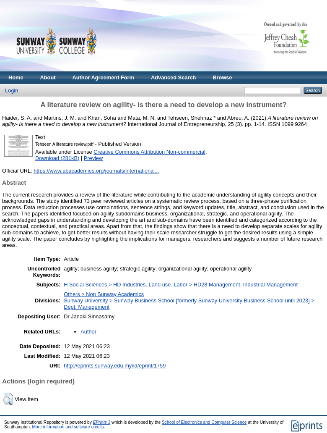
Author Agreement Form (103, 77)
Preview (93, 158)
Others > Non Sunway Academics (104, 294)
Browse (222, 77)
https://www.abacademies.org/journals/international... (96, 171)
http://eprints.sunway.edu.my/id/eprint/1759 (115, 365)
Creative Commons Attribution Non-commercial (149, 152)
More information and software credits (68, 427)
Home (15, 77)
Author (88, 331)
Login (11, 90)
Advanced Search (173, 77)
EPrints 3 (102, 422)
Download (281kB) (57, 158)
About (48, 77)
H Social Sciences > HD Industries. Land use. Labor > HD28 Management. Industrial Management (181, 284)
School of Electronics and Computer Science (204, 422)
